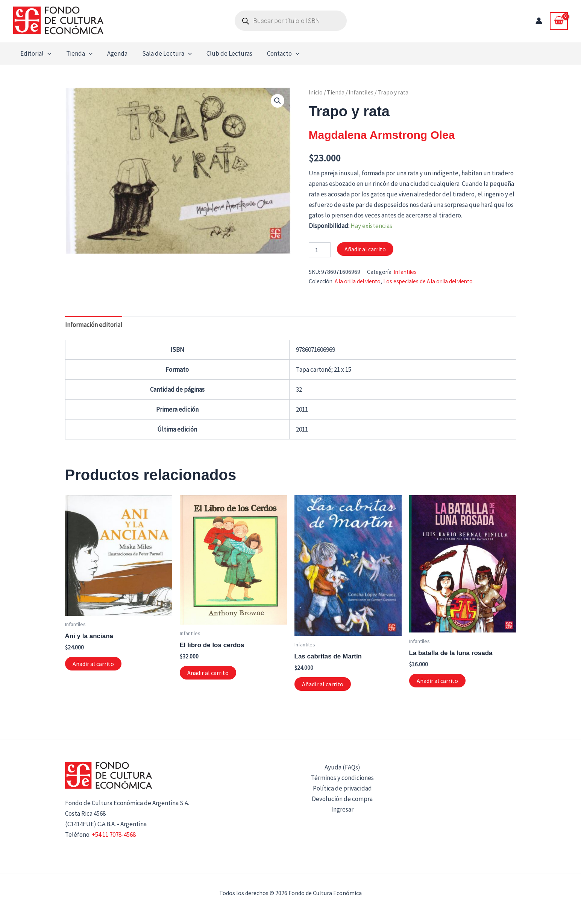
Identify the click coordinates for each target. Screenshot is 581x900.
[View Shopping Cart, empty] (559, 20)
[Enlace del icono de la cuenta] (538, 20)
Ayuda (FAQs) (342, 767)
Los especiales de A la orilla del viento (428, 281)
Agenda (112, 53)
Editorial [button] (35, 53)
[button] (46, 53)
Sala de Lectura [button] (160, 53)
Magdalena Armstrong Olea (382, 135)
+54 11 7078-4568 (114, 834)
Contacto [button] (273, 53)
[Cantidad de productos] (320, 249)
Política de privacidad (342, 788)
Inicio (316, 92)
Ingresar (342, 809)
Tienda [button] (76, 53)
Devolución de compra (342, 799)
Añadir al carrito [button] (93, 663)
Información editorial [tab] (93, 325)
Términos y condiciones (342, 778)
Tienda (335, 92)
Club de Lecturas (221, 53)
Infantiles (361, 92)
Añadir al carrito (365, 249)
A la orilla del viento (358, 281)
